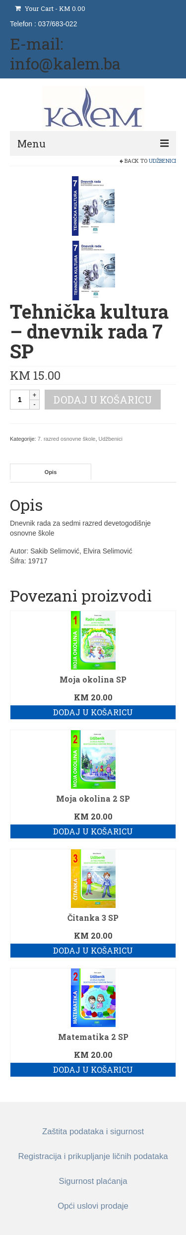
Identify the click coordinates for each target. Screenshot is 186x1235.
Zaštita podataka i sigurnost (93, 1131)
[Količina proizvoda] (20, 400)
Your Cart (50, 8)
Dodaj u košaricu (103, 399)
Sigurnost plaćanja (93, 1181)
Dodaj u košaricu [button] (93, 712)
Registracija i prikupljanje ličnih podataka (93, 1156)
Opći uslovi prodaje (93, 1206)
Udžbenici (162, 160)
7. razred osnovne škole (67, 439)
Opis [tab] (51, 472)
